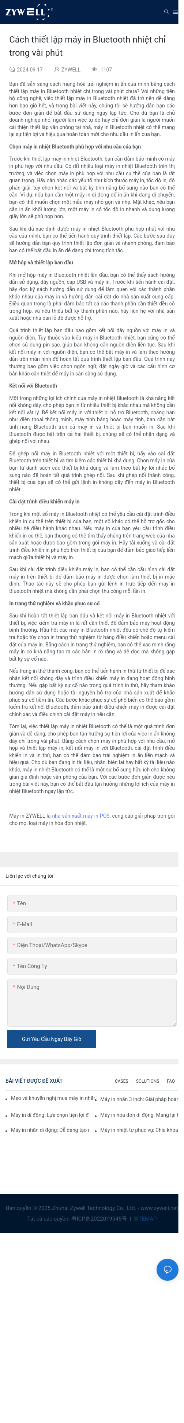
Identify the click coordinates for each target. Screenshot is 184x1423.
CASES (121, 1081)
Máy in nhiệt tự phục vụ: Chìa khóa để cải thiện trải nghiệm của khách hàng (139, 1130)
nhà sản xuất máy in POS (80, 816)
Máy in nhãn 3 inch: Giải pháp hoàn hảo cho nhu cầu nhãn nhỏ (139, 1099)
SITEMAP (144, 1218)
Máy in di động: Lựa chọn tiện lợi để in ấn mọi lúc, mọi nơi (50, 1115)
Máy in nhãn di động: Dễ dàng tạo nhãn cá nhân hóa (50, 1130)
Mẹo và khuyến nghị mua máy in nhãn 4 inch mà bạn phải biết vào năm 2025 (53, 1098)
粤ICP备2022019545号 (99, 1218)
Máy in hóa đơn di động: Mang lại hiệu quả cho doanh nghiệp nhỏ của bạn (139, 1115)
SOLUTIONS (147, 1081)
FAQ (171, 1081)
